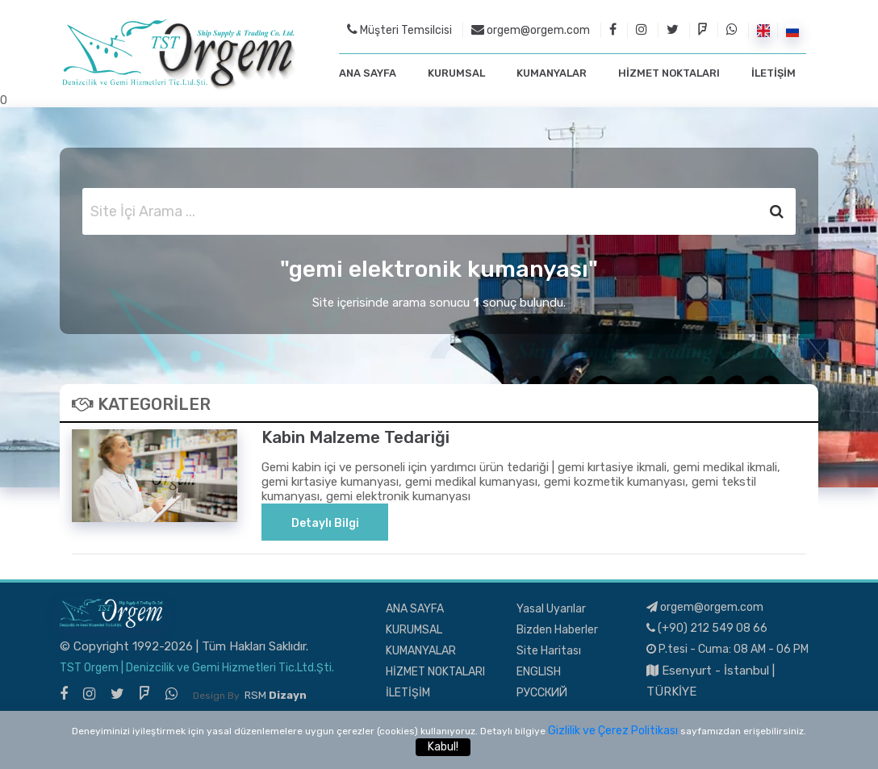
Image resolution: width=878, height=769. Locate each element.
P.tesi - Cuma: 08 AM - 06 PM (727, 649)
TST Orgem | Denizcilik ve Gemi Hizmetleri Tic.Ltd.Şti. (197, 668)
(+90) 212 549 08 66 (706, 628)
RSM (276, 695)
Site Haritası (548, 651)
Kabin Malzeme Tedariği (355, 437)
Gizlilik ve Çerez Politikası (613, 731)
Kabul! (443, 747)
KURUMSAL (456, 73)
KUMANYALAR (551, 73)
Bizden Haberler (557, 630)
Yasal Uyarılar (551, 609)
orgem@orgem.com (530, 30)
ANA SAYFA (367, 73)
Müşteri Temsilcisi (399, 30)
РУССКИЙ (541, 693)
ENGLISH (538, 672)
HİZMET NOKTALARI (669, 73)
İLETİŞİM (773, 73)
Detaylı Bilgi (325, 523)
